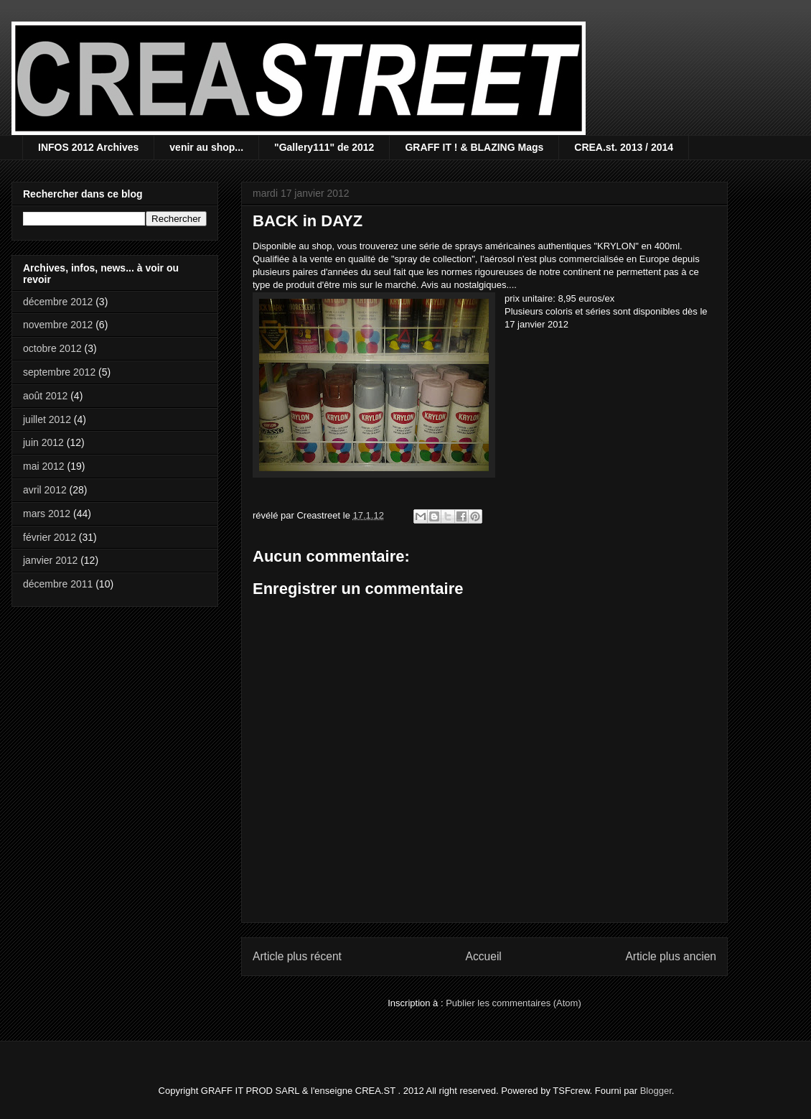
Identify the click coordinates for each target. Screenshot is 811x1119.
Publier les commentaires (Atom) (513, 1003)
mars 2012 (46, 513)
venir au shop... (206, 147)
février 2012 (49, 537)
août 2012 (45, 395)
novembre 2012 (58, 324)
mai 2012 (44, 466)
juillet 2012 (47, 419)
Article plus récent (297, 956)
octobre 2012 (52, 348)
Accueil (484, 956)
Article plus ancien (670, 956)
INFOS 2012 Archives (88, 147)
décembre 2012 (58, 301)
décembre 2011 (58, 584)
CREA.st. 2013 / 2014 (623, 147)
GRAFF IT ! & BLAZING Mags (474, 147)
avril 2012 (45, 490)
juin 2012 (43, 442)
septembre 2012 (59, 372)
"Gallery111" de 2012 (324, 147)
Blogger (656, 1090)
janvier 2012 (50, 560)
